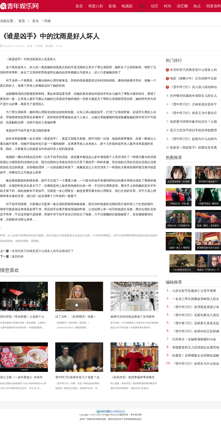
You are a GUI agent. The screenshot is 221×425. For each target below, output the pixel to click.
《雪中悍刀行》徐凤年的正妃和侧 (195, 331)
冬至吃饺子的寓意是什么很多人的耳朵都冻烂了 (43, 250)
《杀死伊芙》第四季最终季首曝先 (132, 377)
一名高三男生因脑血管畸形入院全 (195, 299)
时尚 (167, 6)
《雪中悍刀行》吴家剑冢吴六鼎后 (195, 315)
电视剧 (127, 6)
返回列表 (18, 256)
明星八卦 (95, 6)
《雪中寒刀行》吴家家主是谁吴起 (195, 323)
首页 (79, 6)
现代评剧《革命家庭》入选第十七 (22, 316)
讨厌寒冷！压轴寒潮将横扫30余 (194, 339)
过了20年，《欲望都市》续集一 (76, 316)
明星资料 (213, 6)
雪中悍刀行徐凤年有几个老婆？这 (77, 377)
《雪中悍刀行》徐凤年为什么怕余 (195, 363)
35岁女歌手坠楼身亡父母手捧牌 (194, 291)
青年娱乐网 (136, 414)
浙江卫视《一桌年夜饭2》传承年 (21, 377)
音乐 (141, 6)
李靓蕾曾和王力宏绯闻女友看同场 (195, 347)
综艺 (154, 6)
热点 (197, 6)
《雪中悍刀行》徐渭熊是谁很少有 (195, 307)
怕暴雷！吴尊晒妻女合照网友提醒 (195, 355)
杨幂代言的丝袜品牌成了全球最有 (132, 316)
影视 (112, 6)
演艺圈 (182, 6)
